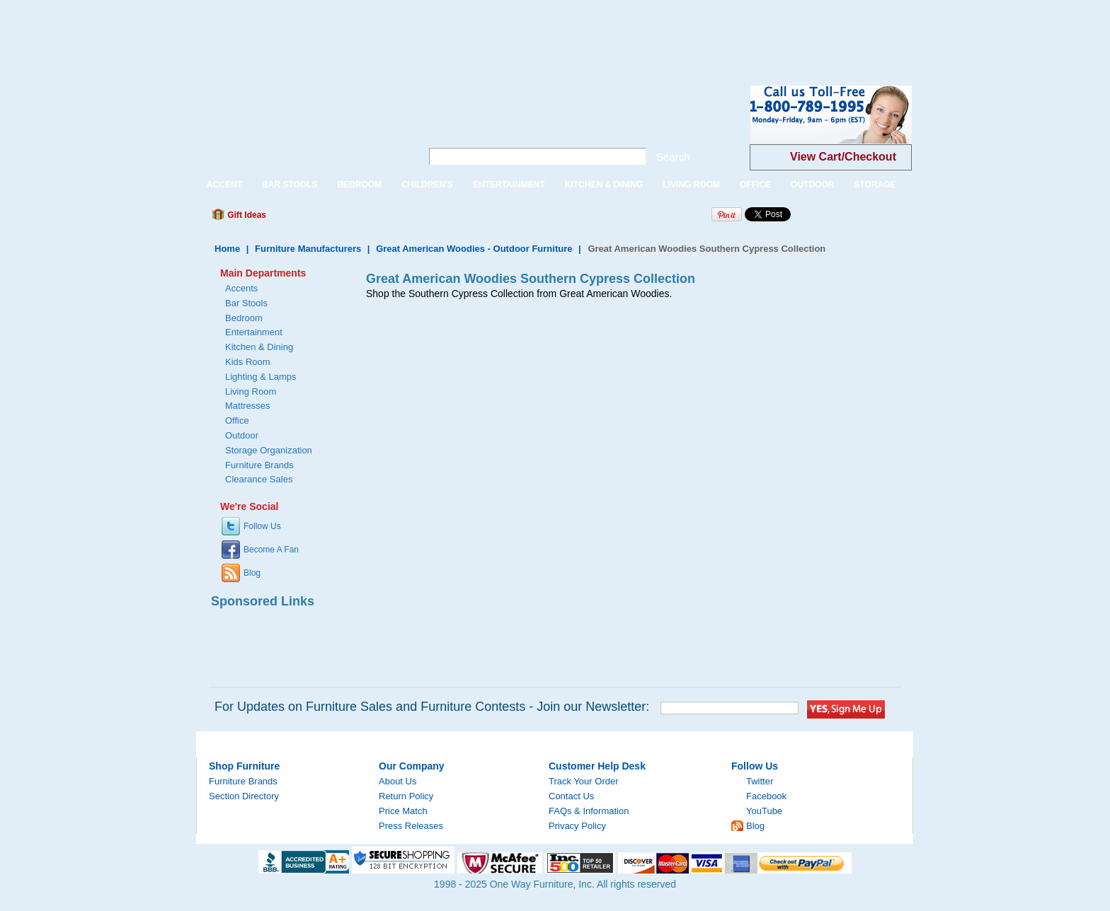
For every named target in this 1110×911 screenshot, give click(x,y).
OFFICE (755, 185)
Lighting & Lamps (260, 376)
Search (673, 157)
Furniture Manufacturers (308, 248)
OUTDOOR (812, 185)
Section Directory (244, 796)
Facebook (766, 796)
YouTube (764, 811)
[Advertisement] (257, 32)
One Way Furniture (301, 126)
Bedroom (244, 318)
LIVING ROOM (691, 185)
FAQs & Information (589, 811)
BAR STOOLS (289, 185)
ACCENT (224, 185)
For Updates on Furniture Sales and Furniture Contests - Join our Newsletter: (431, 707)
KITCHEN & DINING (604, 185)
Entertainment (253, 332)
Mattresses (247, 405)
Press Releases (411, 825)
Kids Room (247, 361)
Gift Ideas (245, 215)
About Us (397, 781)
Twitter (759, 781)
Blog (252, 573)
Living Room (250, 391)
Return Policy (406, 796)
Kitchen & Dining (259, 347)
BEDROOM (359, 185)
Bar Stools (246, 303)
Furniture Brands (259, 465)
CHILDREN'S (427, 185)
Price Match (403, 811)
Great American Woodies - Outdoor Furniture (474, 248)
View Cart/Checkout (843, 157)
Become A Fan (271, 550)
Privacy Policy (577, 825)
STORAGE (875, 185)
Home (227, 248)
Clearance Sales (258, 479)
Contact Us (571, 796)
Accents (241, 288)
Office (237, 420)
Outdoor (241, 435)
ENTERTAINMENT (509, 185)
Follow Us (262, 526)
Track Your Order (584, 781)
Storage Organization (268, 450)
